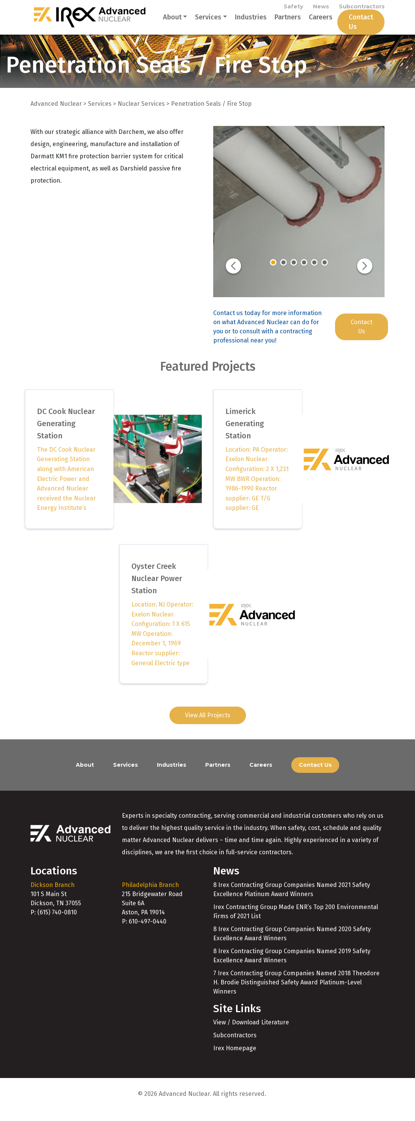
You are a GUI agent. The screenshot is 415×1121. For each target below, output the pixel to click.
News (321, 8)
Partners (278, 23)
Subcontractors (362, 8)
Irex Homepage (234, 1059)
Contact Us (351, 28)
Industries (241, 23)
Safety (293, 8)
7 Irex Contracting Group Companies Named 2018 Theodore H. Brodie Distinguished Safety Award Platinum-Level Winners (296, 993)
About (162, 23)
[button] (233, 277)
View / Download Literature (251, 1033)
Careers (311, 23)
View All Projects (207, 726)
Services (199, 23)
